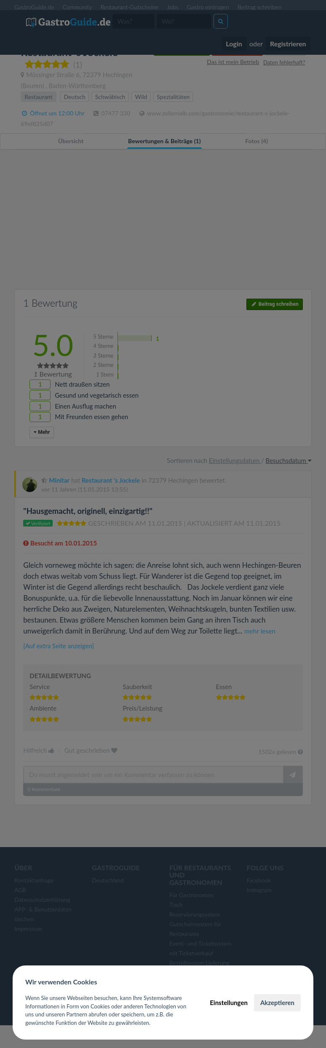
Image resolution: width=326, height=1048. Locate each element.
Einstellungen (229, 1002)
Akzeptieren (277, 1002)
